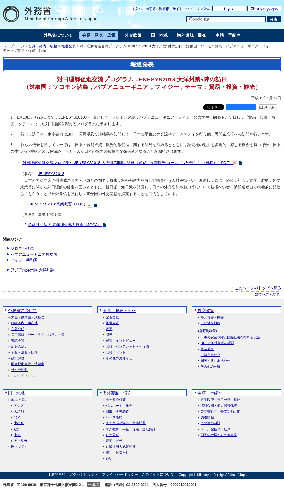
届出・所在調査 (117, 411)
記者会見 (112, 317)
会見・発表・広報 (42, 46)
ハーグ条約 (114, 417)
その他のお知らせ (119, 358)
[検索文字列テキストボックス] (226, 19)
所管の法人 (19, 347)
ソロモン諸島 (22, 248)
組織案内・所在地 (24, 323)
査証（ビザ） (116, 441)
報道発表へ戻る (267, 295)
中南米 (19, 423)
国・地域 (16, 393)
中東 (17, 435)
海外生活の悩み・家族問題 (126, 423)
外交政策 (205, 310)
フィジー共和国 (24, 260)
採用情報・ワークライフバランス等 (37, 335)
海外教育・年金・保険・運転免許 (131, 429)
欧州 (17, 429)
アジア (19, 406)
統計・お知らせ (117, 452)
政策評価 (17, 358)
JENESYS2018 (51, 174)
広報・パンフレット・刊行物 (127, 347)
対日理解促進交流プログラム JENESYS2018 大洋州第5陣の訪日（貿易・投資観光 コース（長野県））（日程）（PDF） (127, 162)
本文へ (137, 9)
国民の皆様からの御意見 (219, 435)
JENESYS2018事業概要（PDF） (58, 204)
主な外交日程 (210, 323)
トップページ (13, 46)
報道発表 (68, 46)
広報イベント (116, 352)
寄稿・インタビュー (121, 340)
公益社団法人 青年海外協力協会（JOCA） (65, 224)
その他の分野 (210, 366)
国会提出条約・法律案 (27, 364)
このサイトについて (26, 376)
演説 (109, 335)
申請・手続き (209, 393)
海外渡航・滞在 (117, 393)
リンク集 (203, 9)
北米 (17, 417)
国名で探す (19, 447)
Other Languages (264, 9)
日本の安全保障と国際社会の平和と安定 (230, 337)
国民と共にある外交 (215, 361)
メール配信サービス (215, 429)
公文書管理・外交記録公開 (220, 411)
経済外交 (207, 349)
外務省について (22, 310)
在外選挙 (112, 435)
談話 (109, 329)
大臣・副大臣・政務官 (27, 317)
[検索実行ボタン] (274, 19)
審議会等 (17, 340)
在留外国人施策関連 (121, 447)
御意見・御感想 (157, 9)
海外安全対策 (116, 400)
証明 (109, 458)
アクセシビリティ (83, 475)
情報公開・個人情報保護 (219, 406)
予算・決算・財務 (24, 352)
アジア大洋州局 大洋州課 (32, 270)
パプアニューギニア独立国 (34, 254)
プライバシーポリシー (120, 475)
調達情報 (207, 417)
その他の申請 (210, 423)
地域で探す (19, 400)
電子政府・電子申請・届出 (220, 400)
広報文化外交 (210, 355)
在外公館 (17, 329)
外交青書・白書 (212, 317)
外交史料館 (19, 370)
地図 (95, 485)
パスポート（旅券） (121, 406)
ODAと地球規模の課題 (217, 343)
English (229, 9)
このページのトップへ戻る (258, 288)
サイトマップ (182, 9)
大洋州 (19, 411)
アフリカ (20, 441)
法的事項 (58, 475)
